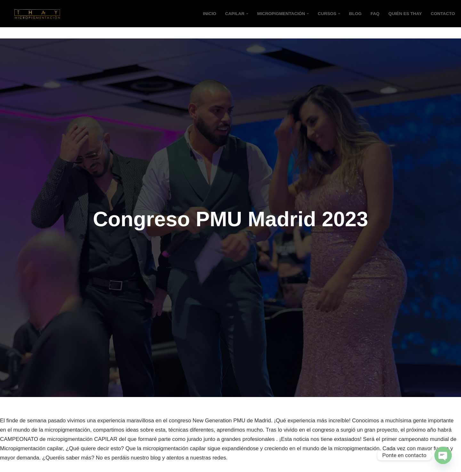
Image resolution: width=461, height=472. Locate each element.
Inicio (209, 13)
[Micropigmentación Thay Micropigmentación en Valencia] (37, 13)
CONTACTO (443, 13)
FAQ (374, 13)
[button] (247, 13)
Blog (355, 13)
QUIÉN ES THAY (405, 13)
